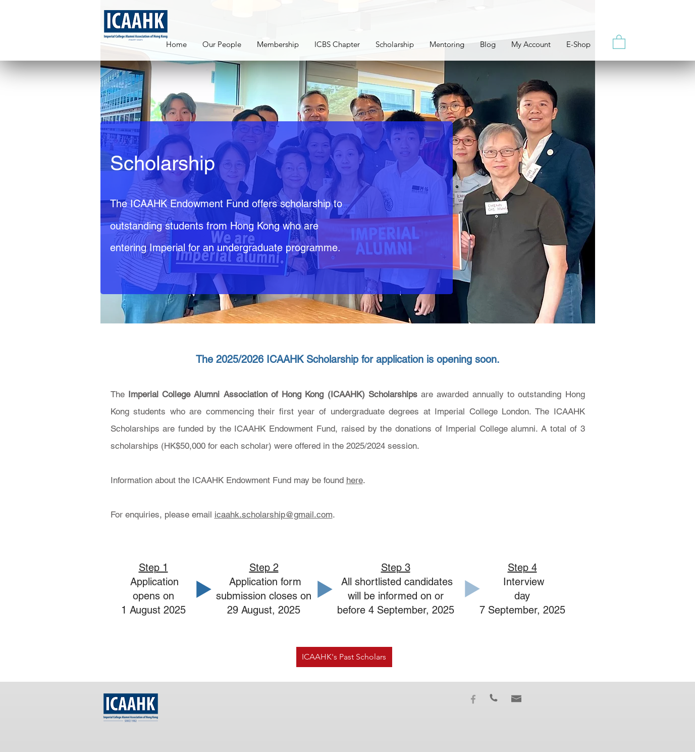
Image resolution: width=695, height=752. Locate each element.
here (354, 480)
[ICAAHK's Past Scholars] (344, 657)
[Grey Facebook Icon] (473, 699)
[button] (619, 41)
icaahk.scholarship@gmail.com (274, 514)
